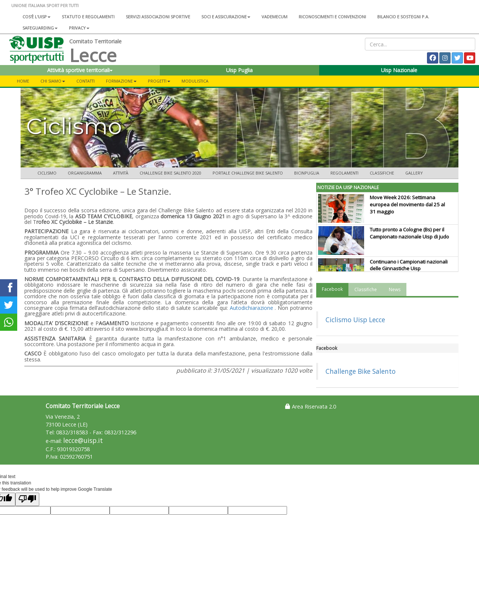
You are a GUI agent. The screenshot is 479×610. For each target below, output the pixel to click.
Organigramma (85, 173)
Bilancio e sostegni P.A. (403, 16)
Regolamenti (344, 173)
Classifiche (382, 173)
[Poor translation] (27, 499)
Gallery (414, 173)
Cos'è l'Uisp (36, 16)
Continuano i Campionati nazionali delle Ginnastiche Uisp (409, 265)
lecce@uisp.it (83, 440)
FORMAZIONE (121, 81)
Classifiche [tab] (365, 289)
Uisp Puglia (239, 70)
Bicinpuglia (306, 173)
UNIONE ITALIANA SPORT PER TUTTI (45, 5)
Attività (120, 173)
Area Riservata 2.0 (310, 406)
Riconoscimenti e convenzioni (332, 16)
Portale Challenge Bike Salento (248, 173)
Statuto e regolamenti (88, 16)
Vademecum (274, 16)
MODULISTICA (194, 81)
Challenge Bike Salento (361, 371)
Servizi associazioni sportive (158, 16)
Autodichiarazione (251, 307)
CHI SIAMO (52, 81)
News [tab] (394, 289)
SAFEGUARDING (40, 28)
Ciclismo (47, 173)
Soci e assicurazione (225, 16)
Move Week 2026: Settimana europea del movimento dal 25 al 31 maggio (407, 204)
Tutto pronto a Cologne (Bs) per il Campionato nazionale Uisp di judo (409, 233)
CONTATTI (85, 81)
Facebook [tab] (332, 289)
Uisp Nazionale (399, 70)
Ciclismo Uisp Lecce (355, 319)
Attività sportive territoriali (80, 70)
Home (23, 81)
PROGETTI (159, 81)
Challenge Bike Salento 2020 (170, 173)
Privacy (79, 28)
